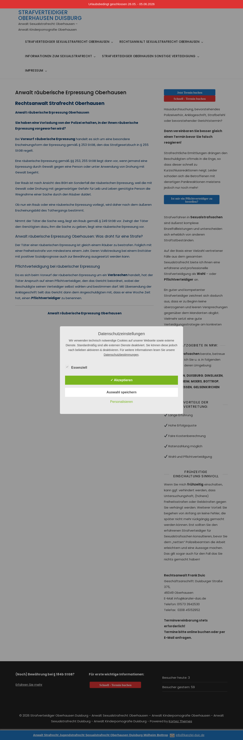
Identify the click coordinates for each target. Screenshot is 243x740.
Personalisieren (121, 401)
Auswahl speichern (121, 392)
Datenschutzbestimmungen (121, 354)
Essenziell (76, 366)
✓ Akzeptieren (121, 380)
